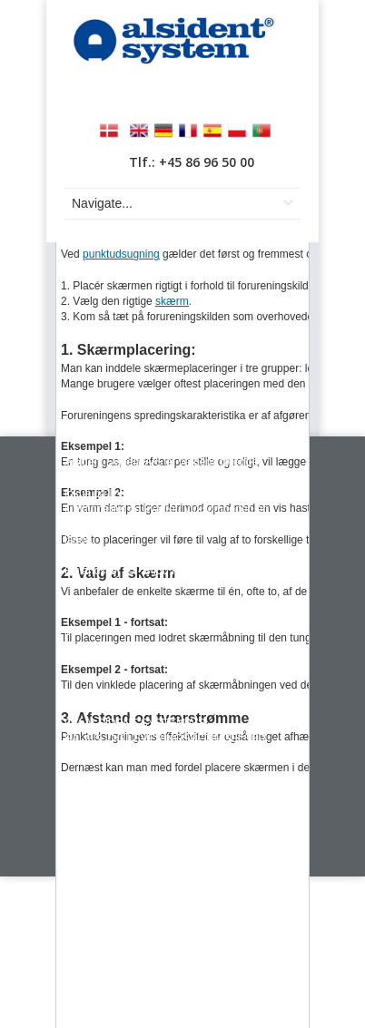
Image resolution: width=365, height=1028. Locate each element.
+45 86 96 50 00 (124, 614)
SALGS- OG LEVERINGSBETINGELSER (165, 738)
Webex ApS (246, 861)
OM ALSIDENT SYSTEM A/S (134, 723)
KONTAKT (89, 707)
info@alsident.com (109, 646)
